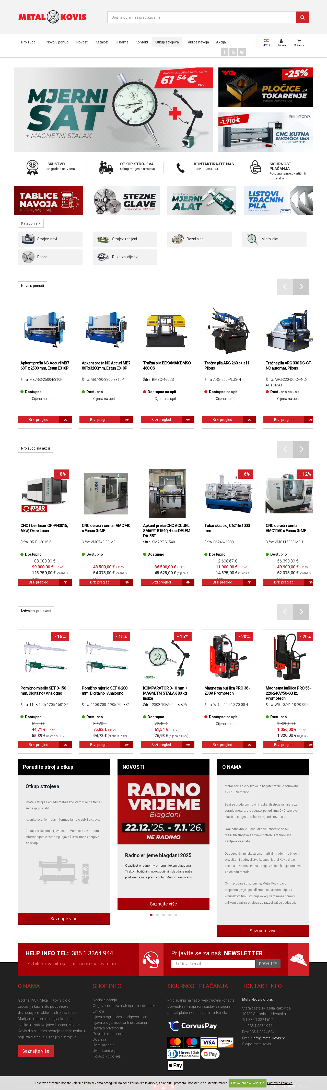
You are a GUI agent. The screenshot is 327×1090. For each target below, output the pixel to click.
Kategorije (30, 223)
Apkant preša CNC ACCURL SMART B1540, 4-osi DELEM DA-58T (166, 530)
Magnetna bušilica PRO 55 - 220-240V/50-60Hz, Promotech (288, 693)
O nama (122, 42)
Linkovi (98, 1011)
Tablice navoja (197, 42)
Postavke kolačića (280, 1083)
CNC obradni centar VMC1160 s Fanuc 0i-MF (286, 528)
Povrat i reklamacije (108, 1034)
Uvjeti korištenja (105, 1051)
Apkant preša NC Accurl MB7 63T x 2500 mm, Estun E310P (44, 366)
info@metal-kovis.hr (269, 1038)
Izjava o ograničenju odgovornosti (120, 1017)
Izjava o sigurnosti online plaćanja (120, 1022)
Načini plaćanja (105, 1000)
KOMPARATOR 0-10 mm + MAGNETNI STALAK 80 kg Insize (165, 693)
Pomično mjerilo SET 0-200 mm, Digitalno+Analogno (104, 691)
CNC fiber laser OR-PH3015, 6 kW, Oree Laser (44, 528)
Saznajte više (63, 918)
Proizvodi (28, 42)
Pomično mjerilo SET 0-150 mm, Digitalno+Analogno (43, 691)
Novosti (82, 42)
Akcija (221, 42)
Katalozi (102, 42)
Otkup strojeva (167, 42)
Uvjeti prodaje (103, 1045)
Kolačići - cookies (107, 1056)
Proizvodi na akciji (35, 448)
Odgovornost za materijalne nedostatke (124, 1006)
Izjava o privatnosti (108, 1028)
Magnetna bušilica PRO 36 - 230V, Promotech (227, 691)
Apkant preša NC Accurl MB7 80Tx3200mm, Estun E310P (106, 366)
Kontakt (142, 42)
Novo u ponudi (57, 42)
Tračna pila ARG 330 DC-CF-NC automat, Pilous (289, 366)
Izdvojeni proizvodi (36, 611)
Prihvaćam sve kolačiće (247, 1083)
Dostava (99, 1039)
